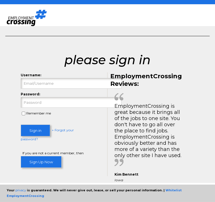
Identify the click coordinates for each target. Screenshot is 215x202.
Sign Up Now (41, 162)
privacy (20, 190)
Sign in (35, 130)
